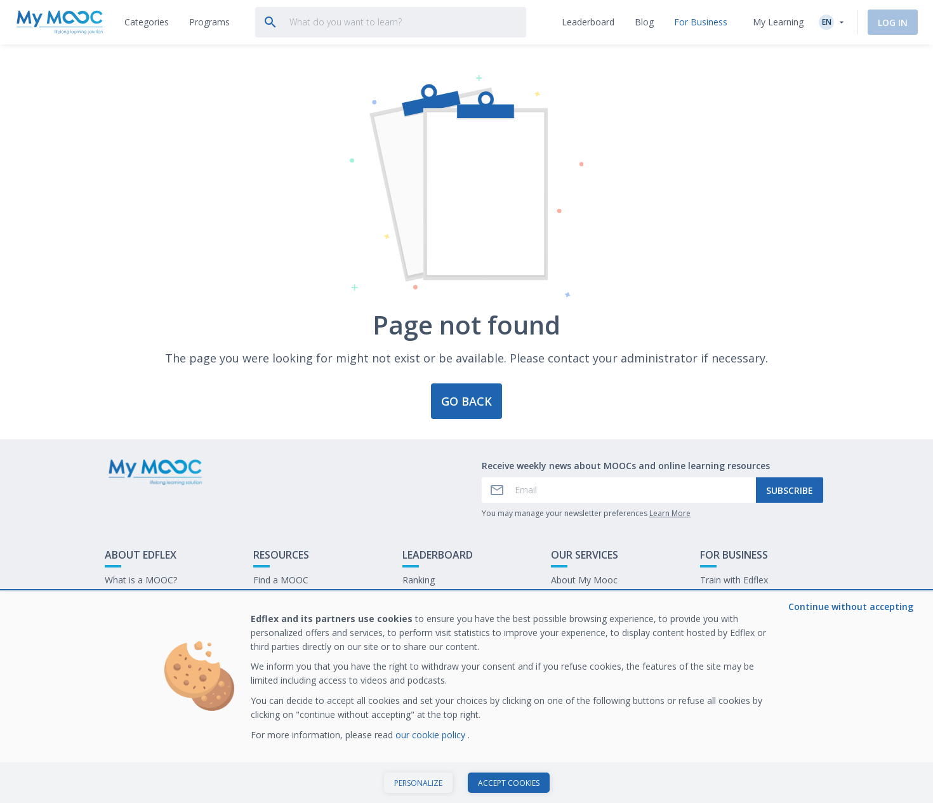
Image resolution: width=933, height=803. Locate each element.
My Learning (778, 22)
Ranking (418, 580)
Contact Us (127, 600)
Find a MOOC (280, 580)
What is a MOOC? (141, 580)
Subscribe (789, 490)
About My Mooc (584, 580)
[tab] (146, 22)
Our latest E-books (738, 600)
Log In (893, 23)
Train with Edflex (734, 580)
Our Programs (282, 600)
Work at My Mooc (737, 619)
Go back (466, 401)
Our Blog (271, 619)
